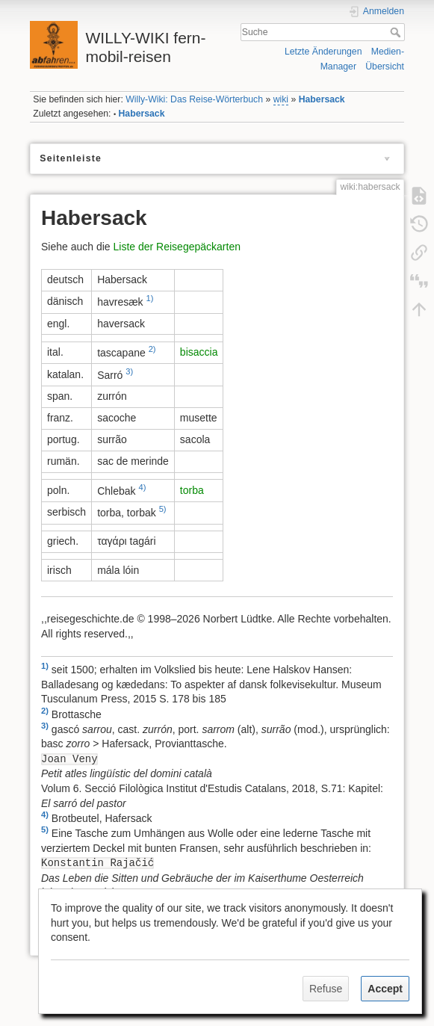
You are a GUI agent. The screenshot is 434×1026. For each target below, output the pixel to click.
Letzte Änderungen (323, 51)
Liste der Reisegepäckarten (177, 247)
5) (163, 508)
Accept (385, 989)
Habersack (322, 99)
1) (150, 298)
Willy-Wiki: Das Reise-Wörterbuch (194, 99)
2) (152, 348)
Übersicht (384, 66)
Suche (397, 32)
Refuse (325, 989)
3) (129, 371)
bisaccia (199, 352)
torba (192, 490)
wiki (280, 99)
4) (142, 487)
